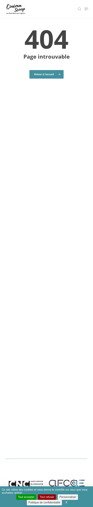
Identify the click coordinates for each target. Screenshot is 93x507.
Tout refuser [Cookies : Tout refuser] (47, 497)
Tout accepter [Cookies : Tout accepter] (26, 497)
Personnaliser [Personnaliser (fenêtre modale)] (67, 497)
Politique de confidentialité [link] (44, 502)
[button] (86, 9)
